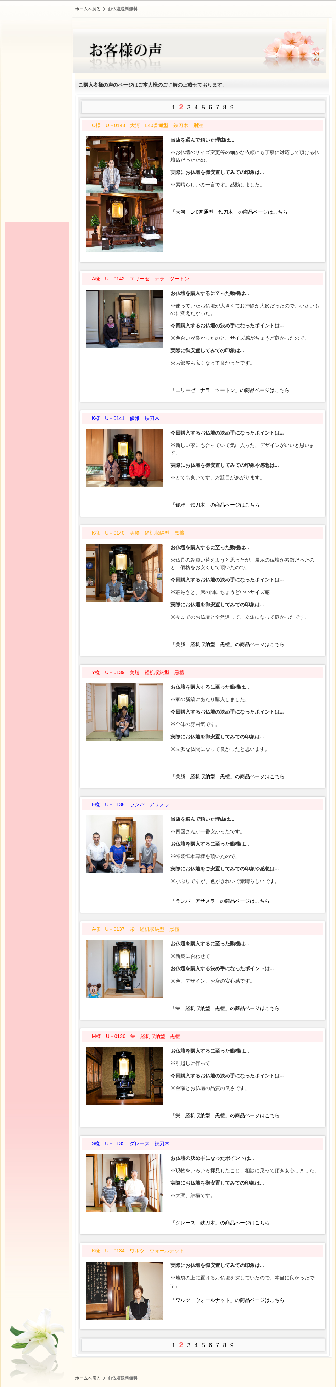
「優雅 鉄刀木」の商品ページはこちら (215, 505)
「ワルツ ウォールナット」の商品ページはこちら (227, 1300)
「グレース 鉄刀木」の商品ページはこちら (220, 1222)
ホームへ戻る (88, 8)
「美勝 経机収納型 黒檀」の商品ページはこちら (227, 644)
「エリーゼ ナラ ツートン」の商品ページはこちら (230, 390)
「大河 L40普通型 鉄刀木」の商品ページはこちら (229, 212)
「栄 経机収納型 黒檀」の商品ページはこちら (225, 1008)
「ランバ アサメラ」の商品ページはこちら (220, 901)
